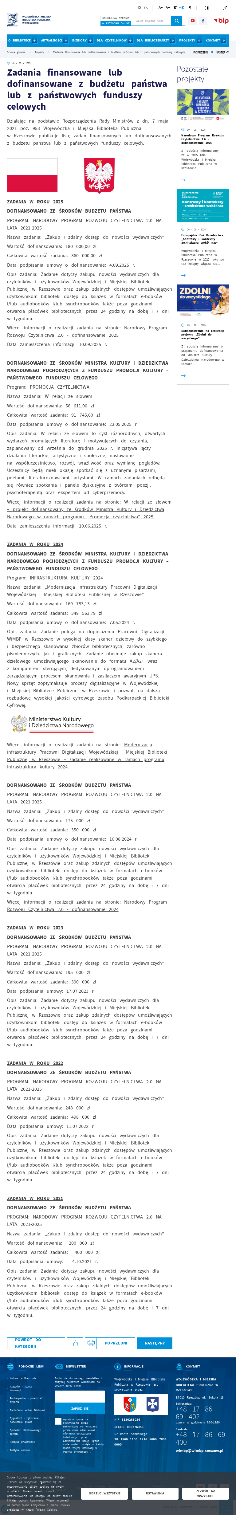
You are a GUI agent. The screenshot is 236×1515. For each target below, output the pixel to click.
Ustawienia (155, 1493)
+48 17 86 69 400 (200, 1438)
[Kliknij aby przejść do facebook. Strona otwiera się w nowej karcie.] (203, 21)
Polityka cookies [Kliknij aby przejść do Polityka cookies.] (20, 1450)
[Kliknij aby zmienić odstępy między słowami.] (182, 8)
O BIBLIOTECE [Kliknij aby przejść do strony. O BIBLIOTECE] (19, 40)
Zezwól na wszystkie (205, 1493)
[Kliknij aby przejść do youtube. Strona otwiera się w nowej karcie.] (192, 21)
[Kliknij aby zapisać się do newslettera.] (80, 1409)
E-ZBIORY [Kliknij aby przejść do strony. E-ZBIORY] (79, 40)
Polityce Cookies (46, 1510)
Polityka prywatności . (77, 1452)
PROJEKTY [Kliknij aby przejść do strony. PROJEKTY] (187, 40)
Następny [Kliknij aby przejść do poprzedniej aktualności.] (222, 52)
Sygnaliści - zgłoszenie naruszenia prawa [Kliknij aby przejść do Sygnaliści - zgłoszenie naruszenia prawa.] (24, 1420)
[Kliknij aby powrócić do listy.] (212, 52)
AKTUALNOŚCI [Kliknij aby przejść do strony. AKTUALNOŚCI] (51, 40)
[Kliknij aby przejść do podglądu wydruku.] (91, 1343)
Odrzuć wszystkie (105, 1493)
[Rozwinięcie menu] (26, 1370)
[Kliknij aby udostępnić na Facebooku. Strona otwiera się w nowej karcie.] (75, 1343)
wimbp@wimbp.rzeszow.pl (199, 1450)
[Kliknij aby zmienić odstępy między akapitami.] (189, 8)
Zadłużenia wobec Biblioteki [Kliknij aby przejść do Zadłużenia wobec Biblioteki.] (27, 1410)
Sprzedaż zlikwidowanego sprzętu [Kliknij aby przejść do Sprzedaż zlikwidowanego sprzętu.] (25, 1432)
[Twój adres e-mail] (73, 1397)
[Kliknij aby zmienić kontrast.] (207, 8)
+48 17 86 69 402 (194, 1413)
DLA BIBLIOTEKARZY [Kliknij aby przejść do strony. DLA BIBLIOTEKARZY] (153, 40)
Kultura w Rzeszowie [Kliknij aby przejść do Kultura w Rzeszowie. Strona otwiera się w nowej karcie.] (23, 1378)
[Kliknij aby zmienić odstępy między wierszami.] (175, 8)
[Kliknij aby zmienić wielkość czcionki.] (160, 8)
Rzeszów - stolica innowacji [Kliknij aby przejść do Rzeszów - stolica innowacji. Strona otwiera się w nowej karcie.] (21, 1388)
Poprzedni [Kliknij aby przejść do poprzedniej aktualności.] (201, 52)
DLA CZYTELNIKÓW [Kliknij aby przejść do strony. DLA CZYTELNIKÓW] (112, 40)
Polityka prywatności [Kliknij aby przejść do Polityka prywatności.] (22, 1442)
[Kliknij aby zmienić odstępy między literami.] (167, 8)
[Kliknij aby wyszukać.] (176, 21)
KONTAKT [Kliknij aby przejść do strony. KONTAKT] (213, 40)
